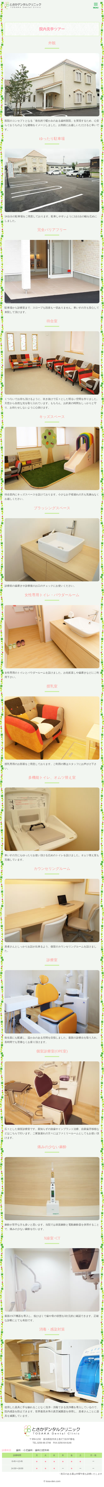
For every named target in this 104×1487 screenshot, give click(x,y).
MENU (95, 6)
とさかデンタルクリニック (23, 5)
